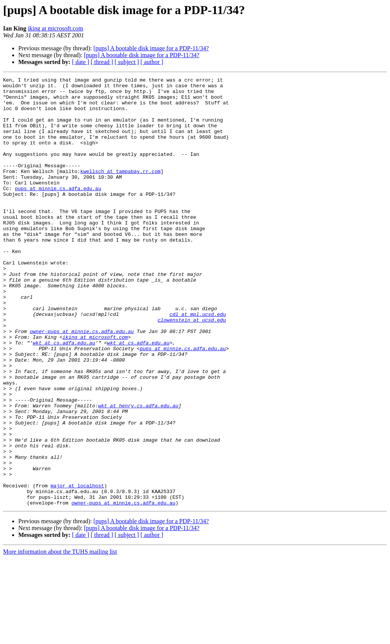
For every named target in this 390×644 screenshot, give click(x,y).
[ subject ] (127, 62)
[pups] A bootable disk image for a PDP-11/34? (151, 48)
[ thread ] (102, 62)
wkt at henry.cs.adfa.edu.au (138, 471)
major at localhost (77, 567)
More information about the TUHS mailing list (60, 637)
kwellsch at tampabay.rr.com (120, 190)
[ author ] (152, 62)
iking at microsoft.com (55, 28)
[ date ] (80, 62)
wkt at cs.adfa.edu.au (64, 396)
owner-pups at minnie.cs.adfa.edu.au (82, 382)
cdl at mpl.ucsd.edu (197, 362)
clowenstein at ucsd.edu (192, 368)
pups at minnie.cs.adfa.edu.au (58, 211)
